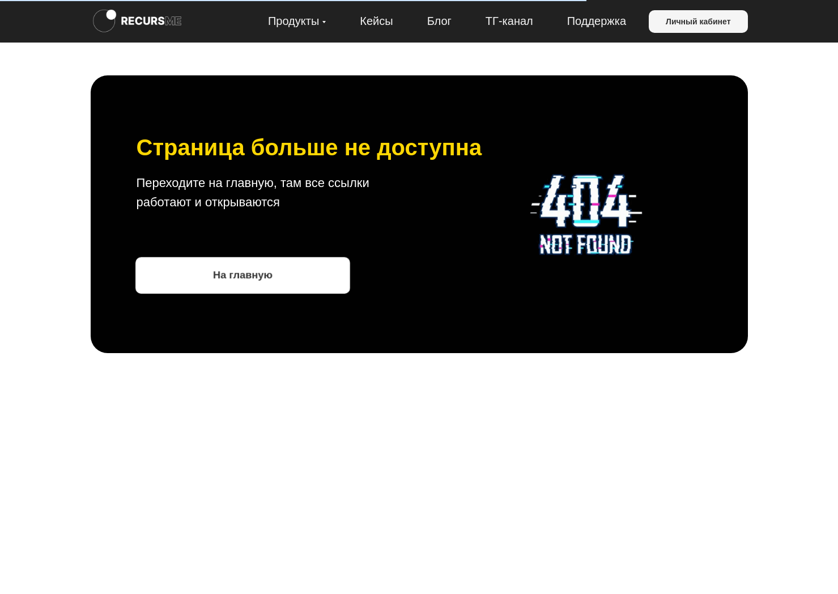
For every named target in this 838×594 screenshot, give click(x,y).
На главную (242, 275)
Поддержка (596, 21)
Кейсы (376, 21)
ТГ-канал (509, 21)
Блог (439, 21)
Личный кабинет (698, 21)
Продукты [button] (293, 21)
